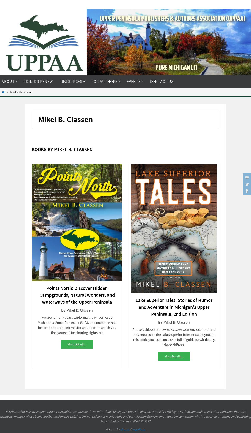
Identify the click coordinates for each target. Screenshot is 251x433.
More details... (77, 344)
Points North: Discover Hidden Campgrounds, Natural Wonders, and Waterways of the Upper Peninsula (77, 295)
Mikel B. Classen (79, 310)
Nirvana (124, 429)
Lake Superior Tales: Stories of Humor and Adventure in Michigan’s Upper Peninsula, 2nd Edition (174, 307)
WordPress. (138, 429)
